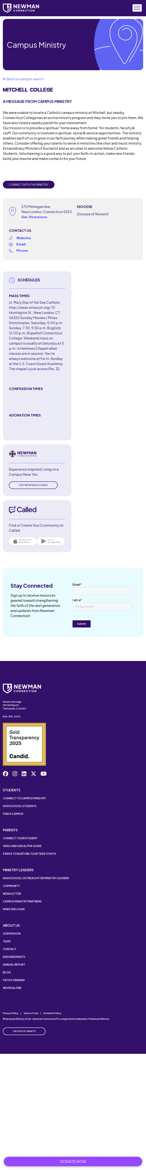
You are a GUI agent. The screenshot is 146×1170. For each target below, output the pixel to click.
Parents (10, 830)
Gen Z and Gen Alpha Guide (22, 846)
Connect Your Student (20, 838)
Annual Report (14, 964)
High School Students (20, 806)
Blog (7, 972)
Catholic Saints (24, 1031)
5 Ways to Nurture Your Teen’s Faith (29, 853)
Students (11, 790)
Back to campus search (23, 79)
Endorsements (14, 956)
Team (6, 941)
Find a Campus (13, 813)
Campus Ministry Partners (22, 901)
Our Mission (12, 933)
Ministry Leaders (18, 870)
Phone (22, 250)
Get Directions (34, 217)
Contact (9, 949)
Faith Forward (14, 980)
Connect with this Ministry (28, 184)
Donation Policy (52, 1013)
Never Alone (12, 987)
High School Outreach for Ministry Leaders (36, 878)
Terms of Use (30, 1013)
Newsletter (12, 893)
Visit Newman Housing (33, 485)
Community (11, 885)
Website (23, 238)
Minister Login (14, 909)
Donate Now (73, 1161)
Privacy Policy (10, 1013)
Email (21, 244)
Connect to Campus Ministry (24, 798)
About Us (11, 925)
